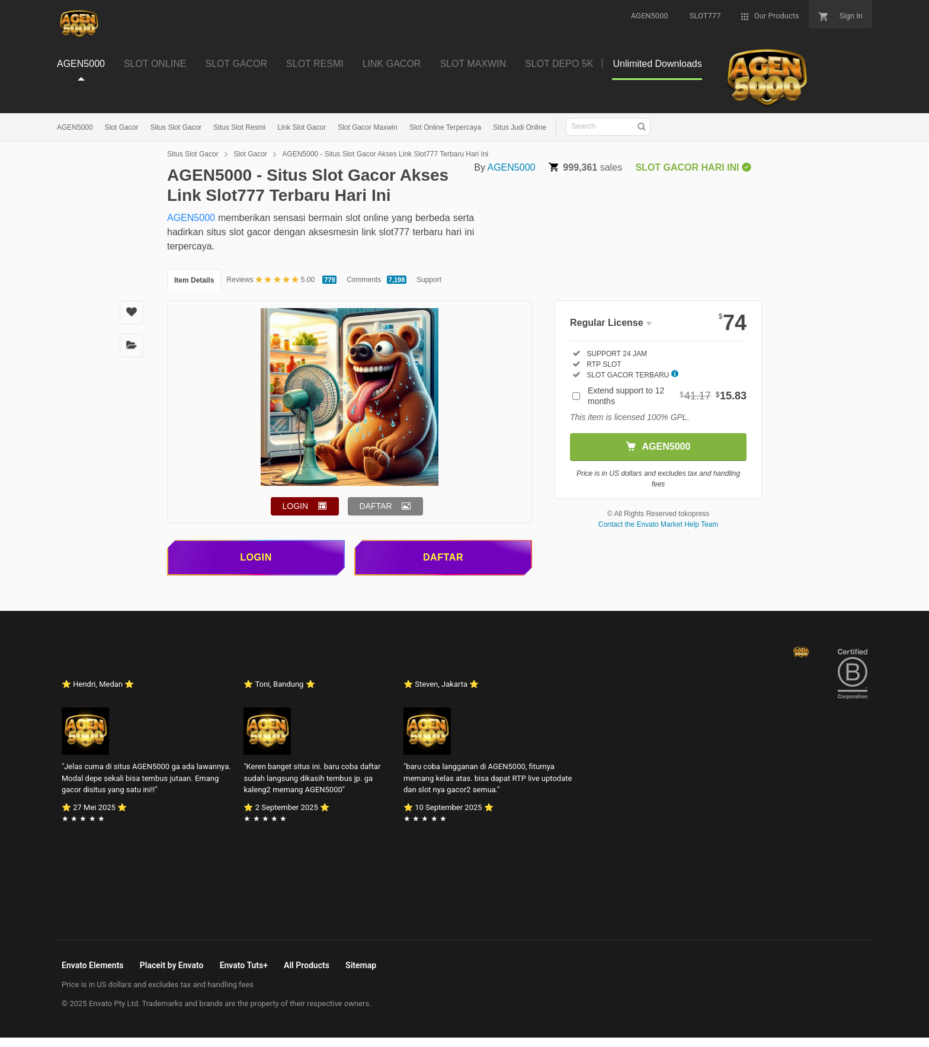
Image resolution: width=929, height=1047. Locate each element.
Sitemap (360, 965)
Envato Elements (93, 965)
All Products (306, 965)
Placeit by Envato (172, 965)
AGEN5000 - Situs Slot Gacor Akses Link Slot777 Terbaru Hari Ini (385, 154)
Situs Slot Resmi (239, 127)
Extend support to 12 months (667, 395)
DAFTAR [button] (376, 506)
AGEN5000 (75, 127)
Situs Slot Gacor (175, 127)
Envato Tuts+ (244, 965)
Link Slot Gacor (301, 127)
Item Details (194, 280)
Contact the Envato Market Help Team (658, 524)
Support (429, 280)
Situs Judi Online (519, 127)
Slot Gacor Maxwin (368, 127)
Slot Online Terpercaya (445, 127)
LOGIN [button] (296, 506)
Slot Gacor (122, 127)
